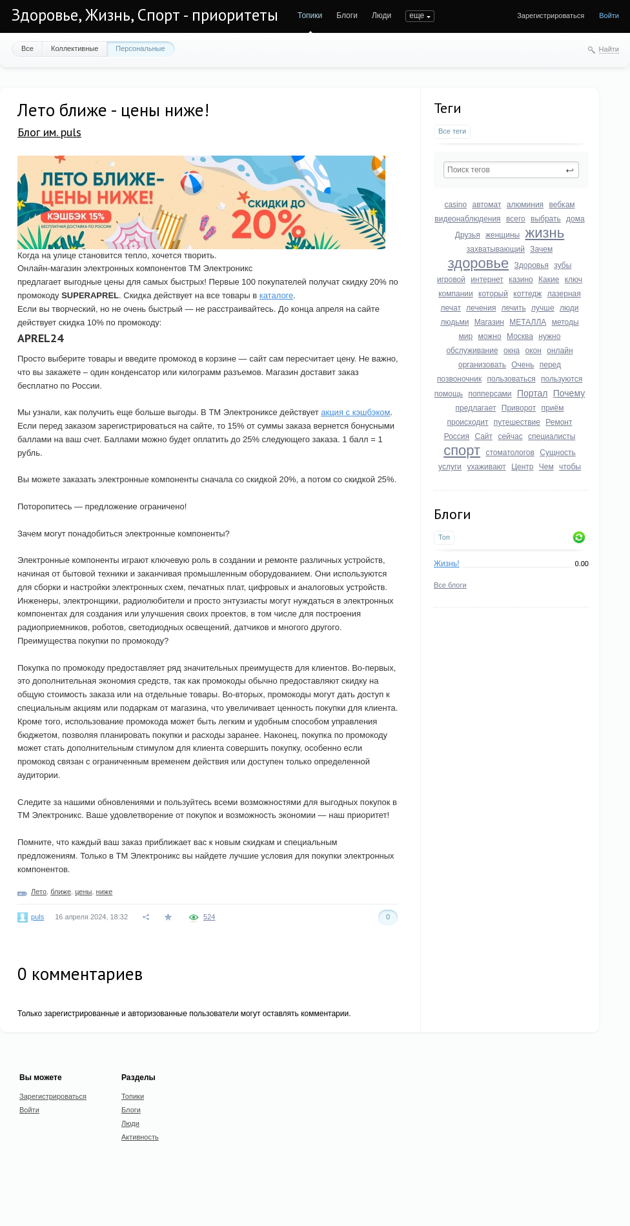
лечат (451, 307)
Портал (532, 393)
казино (521, 279)
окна (511, 350)
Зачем (541, 249)
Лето (38, 891)
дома (575, 218)
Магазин (489, 322)
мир (466, 336)
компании (455, 293)
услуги (450, 466)
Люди (381, 15)
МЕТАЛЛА (527, 322)
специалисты (551, 436)
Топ (444, 537)
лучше (542, 307)
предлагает (476, 408)
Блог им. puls (49, 132)
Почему (569, 393)
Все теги (452, 131)
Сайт (483, 436)
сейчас (510, 436)
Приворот (519, 408)
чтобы (570, 466)
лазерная (564, 293)
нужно (549, 336)
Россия (456, 436)
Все (27, 48)
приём (553, 408)
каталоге (276, 295)
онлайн (560, 350)
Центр (522, 466)
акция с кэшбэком (355, 412)
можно (490, 336)
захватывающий (496, 249)
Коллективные (74, 48)
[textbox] (511, 169)
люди (569, 307)
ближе (60, 891)
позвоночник (459, 378)
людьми (454, 322)
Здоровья (531, 265)
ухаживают (486, 466)
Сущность (558, 452)
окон (533, 350)
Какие (548, 279)
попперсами (489, 393)
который (493, 293)
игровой (451, 279)
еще (416, 15)
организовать (482, 364)
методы (565, 322)
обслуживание (472, 350)
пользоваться (511, 378)
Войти (609, 15)
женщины (502, 235)
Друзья (467, 235)
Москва (520, 336)
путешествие (517, 422)
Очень (522, 364)
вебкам (561, 204)
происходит (467, 422)
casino (455, 204)
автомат (486, 204)
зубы (562, 265)
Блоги (347, 15)
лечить (514, 307)
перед (550, 364)
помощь (448, 393)
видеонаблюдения (467, 218)
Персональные (140, 48)
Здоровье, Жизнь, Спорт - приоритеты (145, 15)
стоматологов (509, 452)
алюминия (525, 204)
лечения (481, 307)
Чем (546, 466)
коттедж (527, 293)
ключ (573, 279)
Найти (609, 49)
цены (83, 891)
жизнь (545, 233)
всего (515, 218)
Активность (140, 1137)
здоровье (478, 263)
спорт (461, 450)
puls (37, 917)
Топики (310, 15)
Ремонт (558, 422)
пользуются (561, 378)
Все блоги (450, 585)
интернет (487, 279)
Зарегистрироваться (550, 15)
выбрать (546, 218)
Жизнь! (447, 563)
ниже (104, 891)
